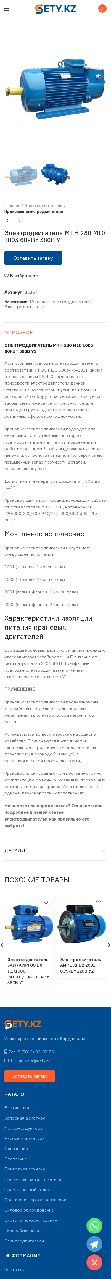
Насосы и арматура (24, 1138)
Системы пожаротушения (30, 1220)
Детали (14, 850)
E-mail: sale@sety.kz (27, 1060)
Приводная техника (24, 1168)
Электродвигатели (43, 205)
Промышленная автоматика (32, 1179)
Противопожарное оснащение (35, 1199)
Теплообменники (21, 1230)
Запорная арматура (24, 1117)
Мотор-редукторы (23, 1128)
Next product (19, 221)
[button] (33, 258)
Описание (18, 332)
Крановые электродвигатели (33, 211)
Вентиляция (16, 1107)
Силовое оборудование (29, 1209)
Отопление (15, 1158)
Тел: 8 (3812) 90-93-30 (29, 1051)
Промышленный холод (27, 1189)
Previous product (7, 221)
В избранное (24, 276)
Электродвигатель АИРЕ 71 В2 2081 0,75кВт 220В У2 (80, 965)
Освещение (16, 1148)
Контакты (14, 1269)
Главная (12, 205)
